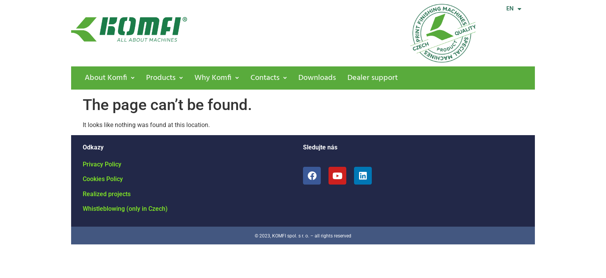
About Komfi (109, 78)
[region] (303, 256)
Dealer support (372, 78)
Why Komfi (216, 78)
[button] (109, 78)
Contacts (268, 78)
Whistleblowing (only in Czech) (125, 208)
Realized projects (107, 194)
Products (164, 78)
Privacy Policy (102, 164)
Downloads (317, 78)
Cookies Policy (103, 179)
